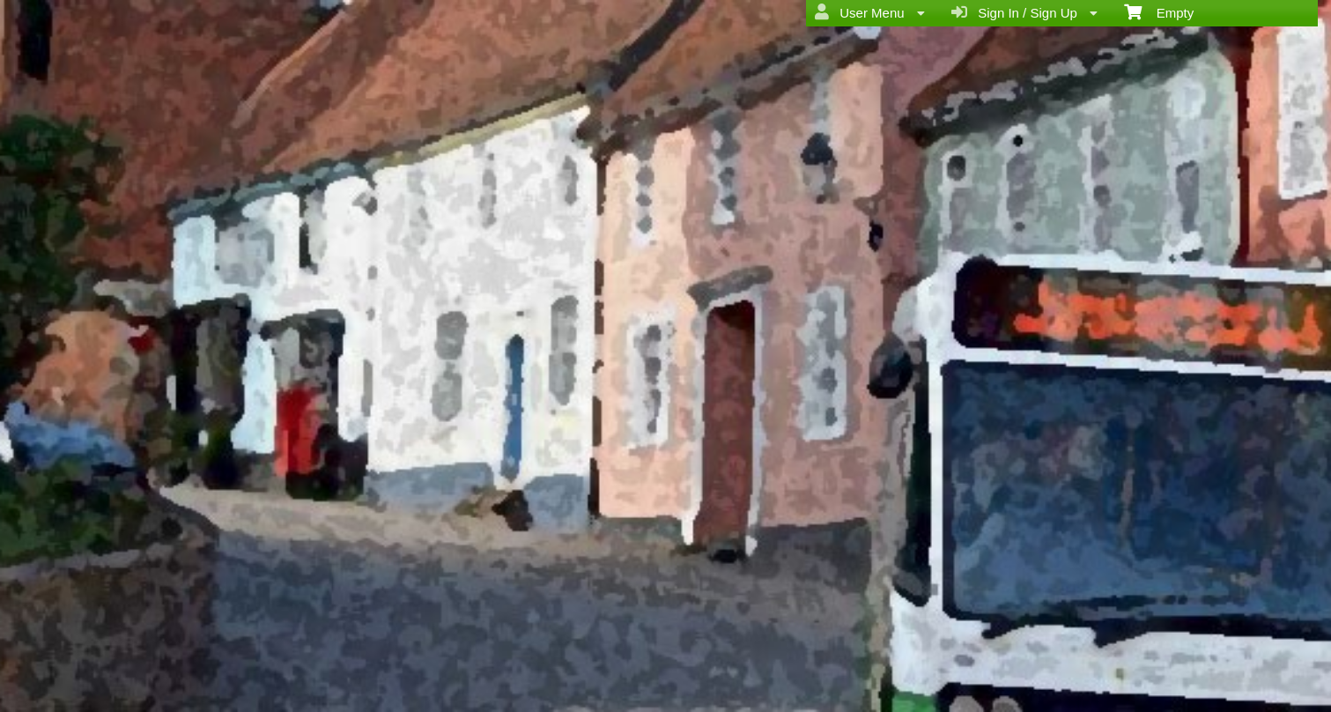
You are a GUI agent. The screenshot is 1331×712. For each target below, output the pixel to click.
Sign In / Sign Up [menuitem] (1024, 12)
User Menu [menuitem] (870, 12)
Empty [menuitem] (1159, 11)
